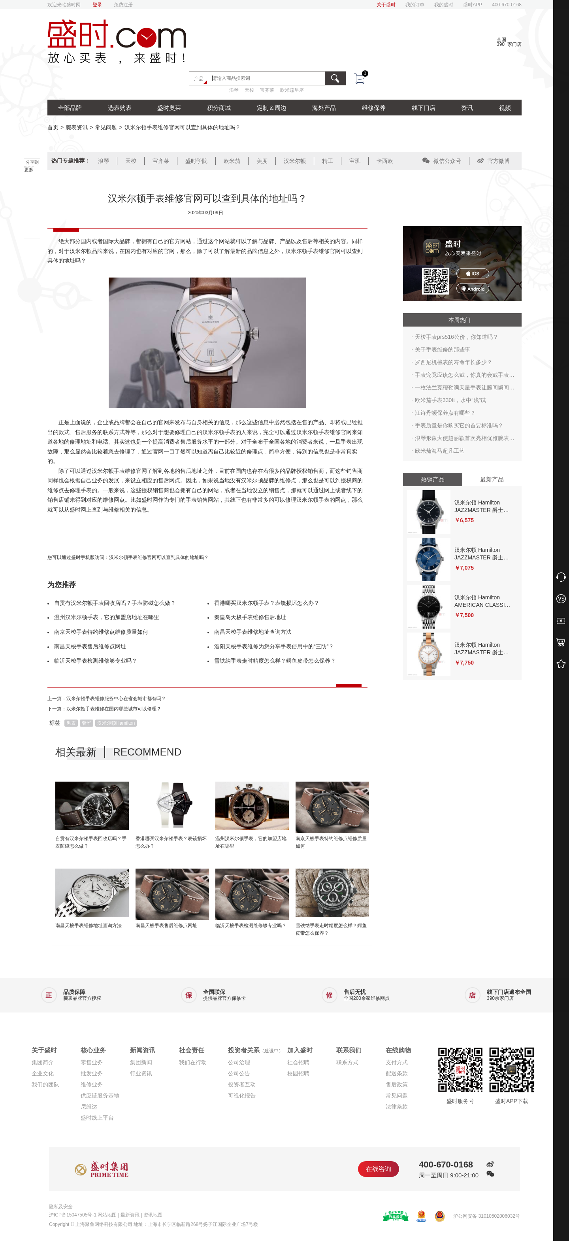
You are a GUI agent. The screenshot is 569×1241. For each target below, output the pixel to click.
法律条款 (397, 1106)
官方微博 (493, 161)
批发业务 (92, 1073)
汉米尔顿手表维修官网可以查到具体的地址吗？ (159, 557)
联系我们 (349, 1050)
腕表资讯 (77, 127)
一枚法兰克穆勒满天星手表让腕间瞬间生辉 (464, 389)
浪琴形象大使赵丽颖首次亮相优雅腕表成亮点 (464, 439)
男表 (71, 723)
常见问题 (106, 127)
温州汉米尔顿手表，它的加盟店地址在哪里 (106, 617)
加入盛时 (300, 1050)
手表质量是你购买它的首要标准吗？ (459, 425)
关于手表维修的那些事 (442, 349)
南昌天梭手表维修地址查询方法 (253, 632)
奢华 (86, 723)
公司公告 (239, 1073)
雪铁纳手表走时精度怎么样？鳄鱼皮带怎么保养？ (275, 660)
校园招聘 (298, 1073)
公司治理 (239, 1062)
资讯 (467, 107)
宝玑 (354, 161)
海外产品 (324, 107)
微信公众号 (441, 161)
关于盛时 (386, 5)
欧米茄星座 (292, 90)
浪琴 (234, 90)
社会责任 (191, 1050)
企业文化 (43, 1073)
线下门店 (423, 107)
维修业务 (92, 1084)
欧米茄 (232, 161)
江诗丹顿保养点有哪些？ (445, 413)
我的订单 (414, 5)
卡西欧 (385, 161)
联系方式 (347, 1062)
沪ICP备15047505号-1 (72, 1215)
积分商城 (219, 107)
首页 (52, 127)
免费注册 (123, 5)
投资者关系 (255, 1050)
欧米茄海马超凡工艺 (440, 451)
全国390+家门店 (509, 42)
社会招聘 (298, 1062)
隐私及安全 (61, 1206)
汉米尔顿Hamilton (116, 723)
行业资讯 (141, 1073)
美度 (262, 161)
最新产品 (492, 479)
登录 (97, 5)
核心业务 (93, 1050)
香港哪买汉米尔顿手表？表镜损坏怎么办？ (266, 603)
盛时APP (472, 5)
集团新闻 (141, 1062)
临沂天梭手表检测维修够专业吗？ (95, 660)
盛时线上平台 (97, 1117)
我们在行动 (193, 1062)
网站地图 (107, 1215)
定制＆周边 (271, 107)
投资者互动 (242, 1084)
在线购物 (398, 1050)
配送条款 (397, 1073)
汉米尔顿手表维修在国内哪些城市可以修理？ (113, 709)
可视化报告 (242, 1095)
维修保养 (374, 107)
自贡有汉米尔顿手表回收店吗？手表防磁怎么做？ (115, 603)
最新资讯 (130, 1215)
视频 (505, 107)
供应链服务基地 (100, 1095)
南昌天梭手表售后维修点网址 (90, 646)
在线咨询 (378, 1168)
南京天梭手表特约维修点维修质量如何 (101, 632)
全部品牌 (70, 107)
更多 (29, 169)
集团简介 (43, 1062)
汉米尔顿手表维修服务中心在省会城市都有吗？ (116, 698)
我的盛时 (443, 5)
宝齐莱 (267, 90)
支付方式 (397, 1062)
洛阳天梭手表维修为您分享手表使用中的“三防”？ (274, 646)
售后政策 (397, 1084)
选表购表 (120, 107)
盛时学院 (196, 161)
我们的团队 (45, 1084)
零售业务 (92, 1062)
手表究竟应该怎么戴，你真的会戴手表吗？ (462, 376)
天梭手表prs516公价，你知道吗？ (456, 337)
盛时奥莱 (169, 107)
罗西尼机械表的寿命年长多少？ (453, 362)
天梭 (249, 90)
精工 (327, 161)
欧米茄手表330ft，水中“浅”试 (450, 400)
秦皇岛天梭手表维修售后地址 (250, 617)
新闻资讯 (142, 1050)
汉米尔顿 (295, 161)
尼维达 (89, 1106)
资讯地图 (152, 1215)
